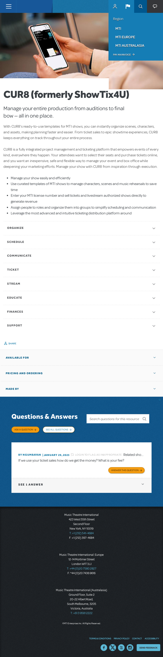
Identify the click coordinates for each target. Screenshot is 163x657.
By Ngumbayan (29, 454)
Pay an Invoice (122, 54)
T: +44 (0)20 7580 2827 (81, 568)
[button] (127, 6)
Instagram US (130, 646)
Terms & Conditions (100, 637)
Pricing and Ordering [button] (24, 373)
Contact (137, 637)
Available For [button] (17, 357)
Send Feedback (148, 646)
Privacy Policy (121, 637)
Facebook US (104, 646)
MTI (118, 28)
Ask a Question (23, 429)
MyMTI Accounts (115, 6)
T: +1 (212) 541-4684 (81, 532)
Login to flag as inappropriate (98, 454)
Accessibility (152, 637)
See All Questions (57, 429)
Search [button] (140, 6)
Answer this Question (125, 469)
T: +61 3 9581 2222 (81, 612)
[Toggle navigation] (8, 6)
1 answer (30, 484)
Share (12, 343)
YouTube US (121, 646)
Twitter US (112, 646)
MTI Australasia (129, 45)
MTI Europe (125, 37)
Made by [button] (12, 388)
